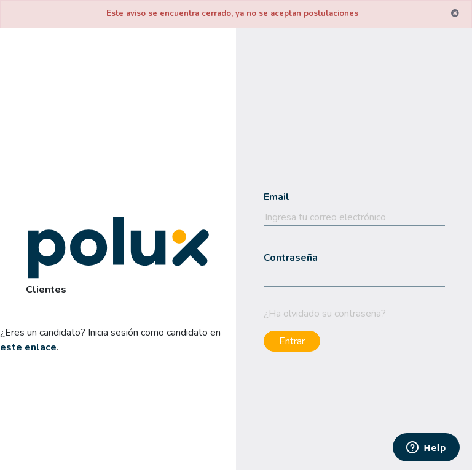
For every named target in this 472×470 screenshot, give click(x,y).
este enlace (28, 347)
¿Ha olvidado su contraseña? (325, 313)
